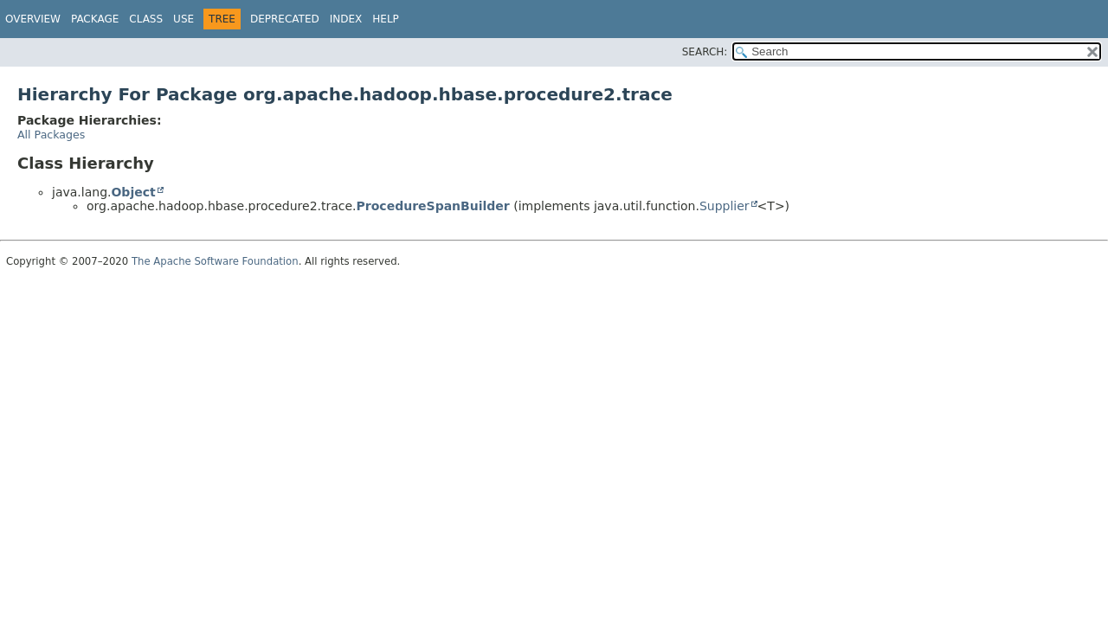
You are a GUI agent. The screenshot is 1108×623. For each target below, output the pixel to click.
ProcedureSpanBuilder (433, 206)
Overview (33, 19)
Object (133, 192)
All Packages (51, 134)
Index (346, 19)
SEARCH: (705, 52)
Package (95, 19)
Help (385, 19)
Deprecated (284, 19)
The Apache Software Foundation (215, 261)
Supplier (724, 206)
